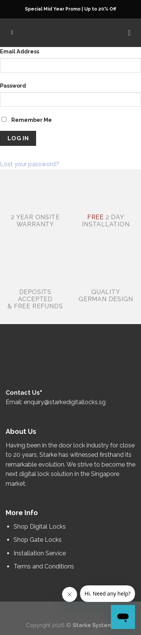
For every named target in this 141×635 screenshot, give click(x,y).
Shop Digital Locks (40, 526)
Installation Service (40, 553)
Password (13, 85)
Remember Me (27, 120)
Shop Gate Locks (38, 539)
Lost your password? (29, 164)
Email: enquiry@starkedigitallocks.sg (56, 402)
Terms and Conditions (44, 566)
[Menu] (12, 33)
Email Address (19, 51)
